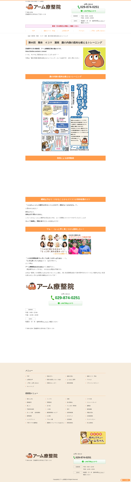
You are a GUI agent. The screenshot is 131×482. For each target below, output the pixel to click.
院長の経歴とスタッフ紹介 (54, 379)
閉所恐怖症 (70, 422)
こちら (101, 21)
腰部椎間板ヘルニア (52, 412)
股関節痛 (29, 416)
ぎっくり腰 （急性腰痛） (34, 412)
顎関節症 (49, 402)
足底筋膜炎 (90, 416)
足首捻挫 (69, 419)
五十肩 (48, 405)
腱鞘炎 (89, 405)
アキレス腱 (50, 419)
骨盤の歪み (90, 412)
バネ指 (48, 409)
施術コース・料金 (49, 31)
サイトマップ (30, 386)
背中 (68, 409)
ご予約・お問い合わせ (97, 31)
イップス (49, 399)
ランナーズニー (91, 419)
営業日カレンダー (51, 383)
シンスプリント (31, 419)
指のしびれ (30, 399)
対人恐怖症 (90, 422)
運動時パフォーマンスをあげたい (55, 422)
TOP (33, 31)
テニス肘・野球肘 (71, 405)
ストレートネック (91, 402)
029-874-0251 (38, 267)
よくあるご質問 (71, 379)
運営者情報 (70, 383)
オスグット (70, 416)
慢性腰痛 (89, 409)
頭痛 (68, 399)
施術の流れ (70, 376)
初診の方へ (50, 376)
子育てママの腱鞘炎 (32, 422)
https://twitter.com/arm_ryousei (35, 51)
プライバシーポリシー (93, 383)
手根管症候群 (30, 409)
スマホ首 (89, 399)
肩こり (28, 405)
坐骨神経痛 (70, 412)
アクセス (81, 31)
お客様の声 (65, 31)
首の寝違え (70, 402)
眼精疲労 (29, 402)
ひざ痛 (48, 416)
